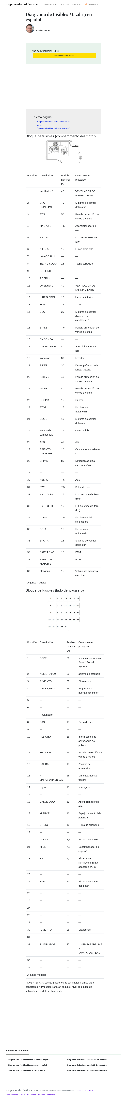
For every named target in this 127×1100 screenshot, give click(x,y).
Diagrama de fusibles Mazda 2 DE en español (87, 1059)
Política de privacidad (36, 1095)
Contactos (76, 4)
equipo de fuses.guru (84, 1090)
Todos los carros (50, 4)
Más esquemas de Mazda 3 (64, 55)
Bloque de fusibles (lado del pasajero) (53, 128)
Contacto (51, 1095)
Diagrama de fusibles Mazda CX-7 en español (87, 1065)
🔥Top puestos (91, 4)
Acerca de (65, 4)
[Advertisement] (63, 86)
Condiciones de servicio (15, 1095)
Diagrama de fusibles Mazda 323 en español (27, 1065)
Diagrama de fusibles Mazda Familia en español (29, 1059)
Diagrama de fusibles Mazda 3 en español (26, 1070)
